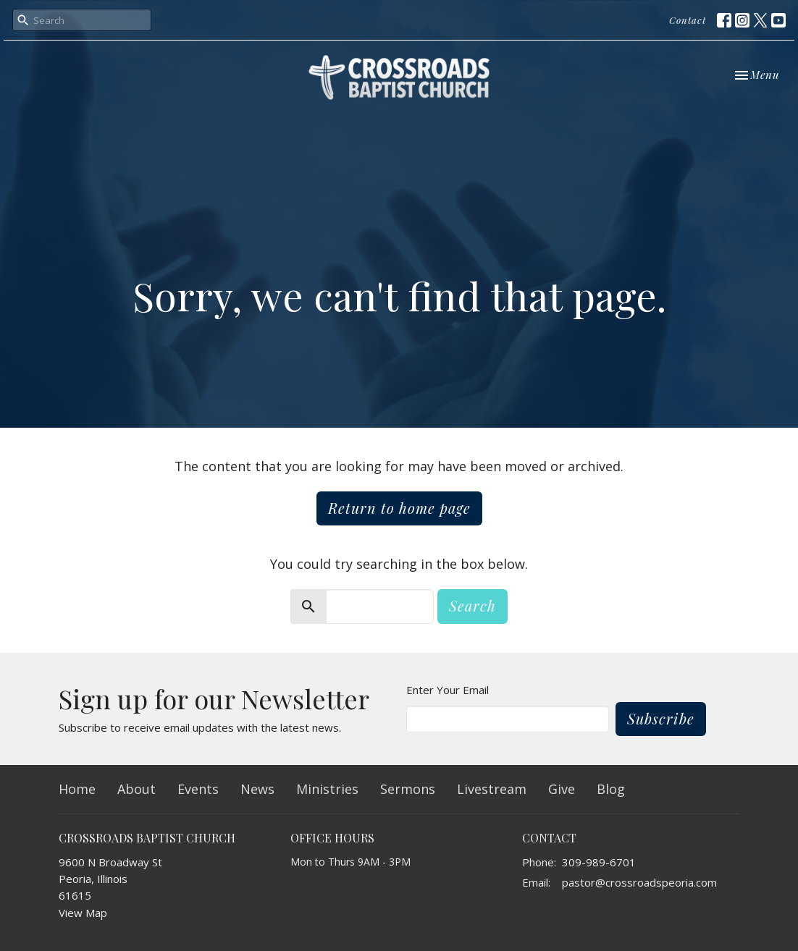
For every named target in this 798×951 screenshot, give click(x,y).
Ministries (327, 789)
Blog (611, 789)
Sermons (407, 789)
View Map (83, 912)
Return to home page (399, 507)
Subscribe (660, 718)
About (136, 789)
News (257, 789)
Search (472, 605)
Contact (687, 20)
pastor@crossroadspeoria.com (639, 882)
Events (198, 789)
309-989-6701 (599, 862)
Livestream (491, 789)
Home (77, 789)
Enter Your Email (447, 689)
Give (561, 789)
